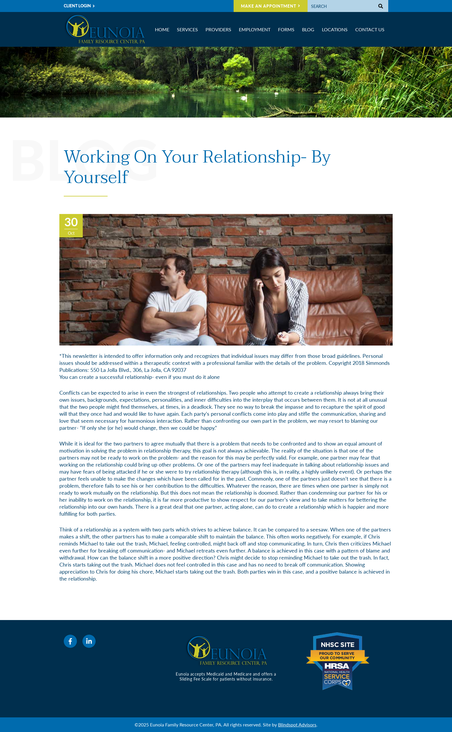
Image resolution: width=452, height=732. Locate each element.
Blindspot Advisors (297, 724)
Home (162, 29)
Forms (286, 29)
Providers (218, 29)
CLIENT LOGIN (77, 5)
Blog (308, 29)
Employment (254, 29)
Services (187, 29)
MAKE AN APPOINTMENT (268, 6)
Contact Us (369, 29)
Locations (335, 29)
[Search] (340, 6)
